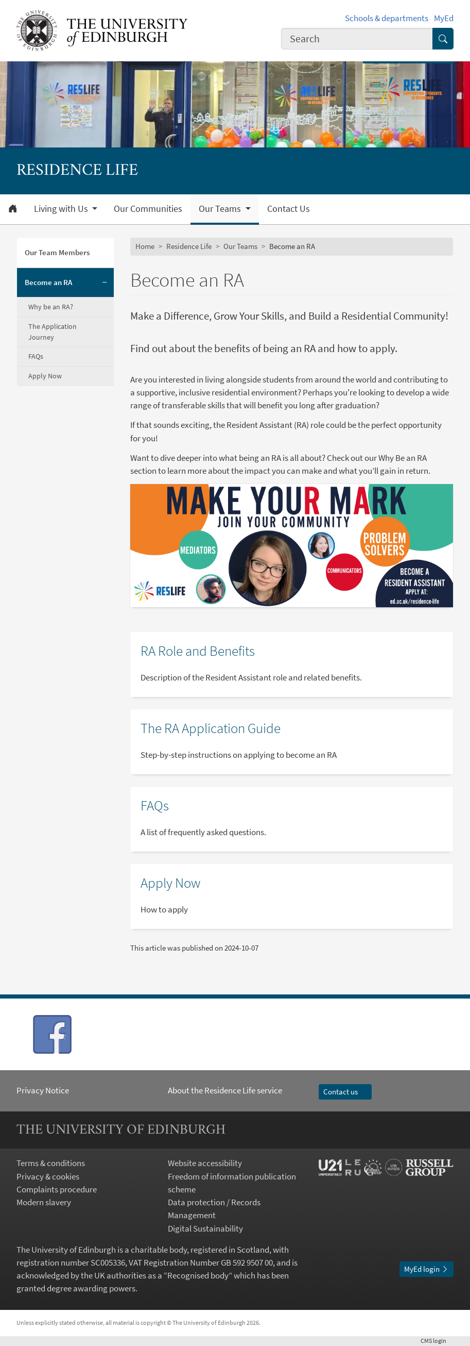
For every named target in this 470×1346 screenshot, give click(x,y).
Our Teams (240, 246)
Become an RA (48, 282)
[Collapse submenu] (105, 283)
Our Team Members (57, 252)
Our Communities (148, 208)
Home (144, 246)
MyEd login (426, 1269)
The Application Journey (52, 332)
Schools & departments (386, 18)
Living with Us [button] (62, 208)
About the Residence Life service (225, 1090)
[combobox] (357, 38)
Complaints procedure (56, 1189)
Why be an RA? (50, 306)
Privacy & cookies (47, 1176)
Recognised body (198, 1275)
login (437, 1340)
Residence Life (189, 246)
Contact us (345, 1091)
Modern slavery (43, 1202)
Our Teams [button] (221, 208)
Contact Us (288, 208)
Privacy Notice (42, 1090)
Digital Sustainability (205, 1228)
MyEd (444, 18)
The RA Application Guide (211, 728)
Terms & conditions (50, 1163)
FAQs (35, 356)
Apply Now (45, 375)
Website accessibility (205, 1163)
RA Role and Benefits (198, 650)
